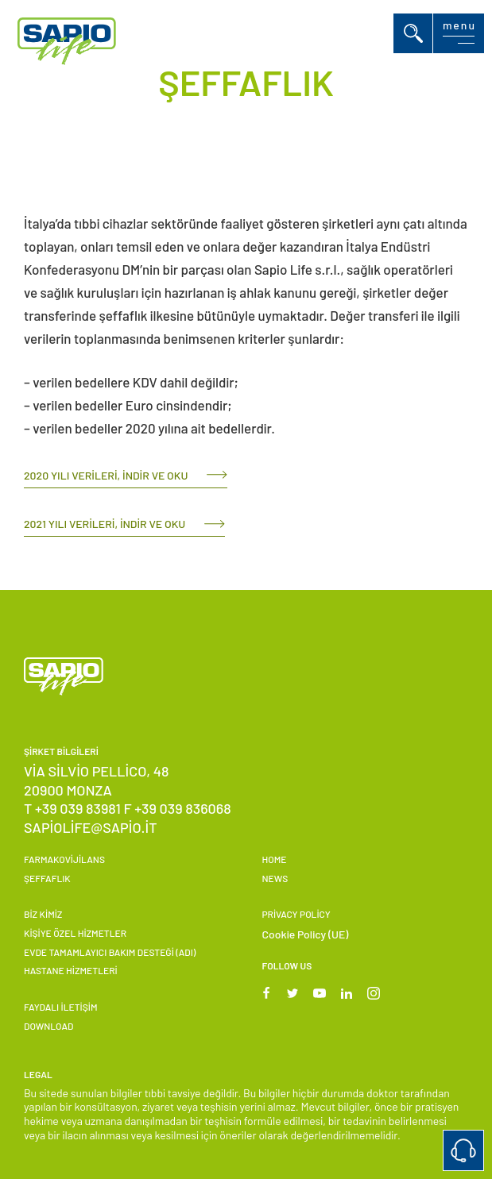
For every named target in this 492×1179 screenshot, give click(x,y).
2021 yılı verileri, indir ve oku (104, 523)
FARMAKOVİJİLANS (64, 859)
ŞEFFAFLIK (47, 878)
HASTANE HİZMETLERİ (71, 970)
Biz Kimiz (43, 913)
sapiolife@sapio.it (90, 827)
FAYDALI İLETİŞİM (60, 1006)
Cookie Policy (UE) (305, 934)
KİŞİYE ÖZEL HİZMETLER (75, 932)
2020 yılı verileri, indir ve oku (106, 475)
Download (48, 1025)
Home (274, 859)
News (275, 878)
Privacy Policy (296, 913)
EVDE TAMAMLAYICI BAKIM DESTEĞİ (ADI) (110, 951)
